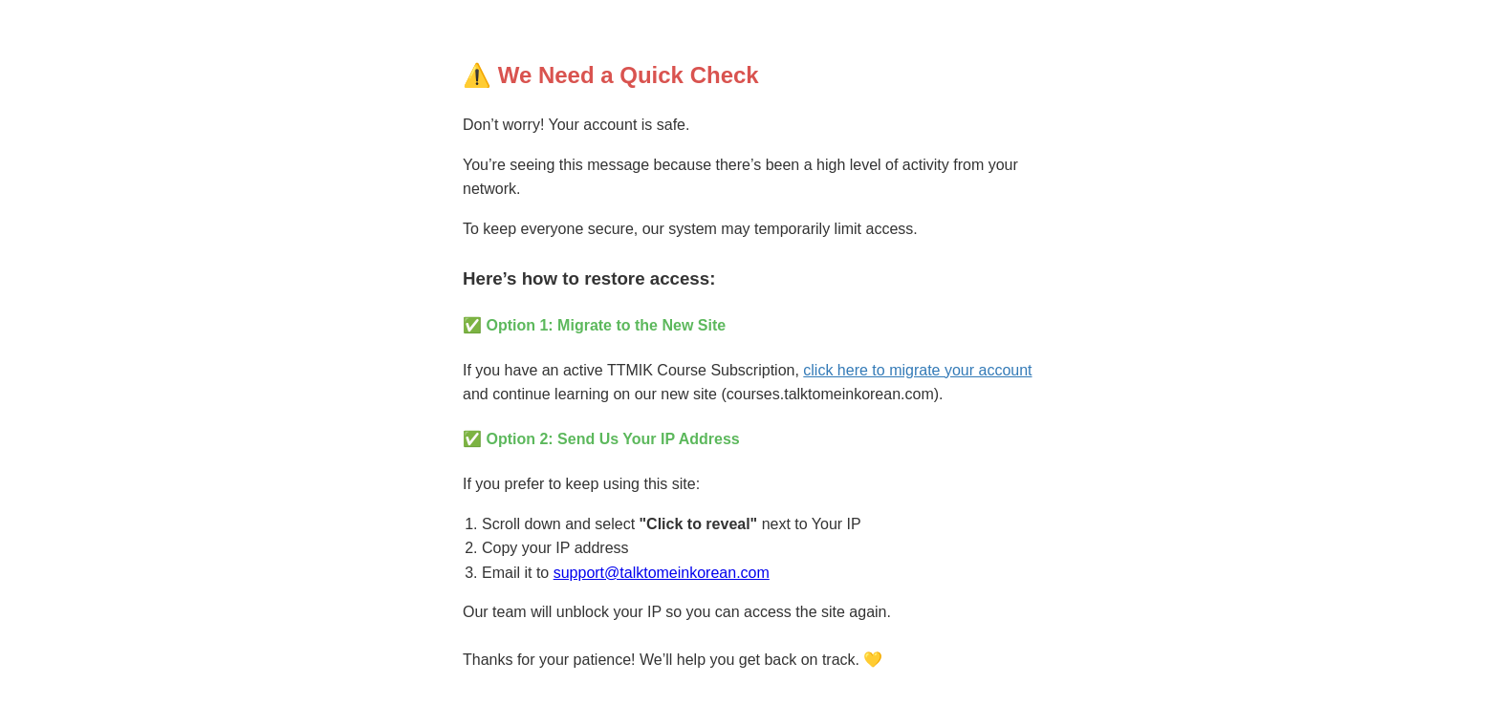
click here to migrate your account (917, 370)
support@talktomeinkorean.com (662, 573)
